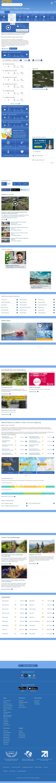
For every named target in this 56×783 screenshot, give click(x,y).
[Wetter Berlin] (42, 600)
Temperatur (21, 703)
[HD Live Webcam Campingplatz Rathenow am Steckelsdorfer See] (8, 25)
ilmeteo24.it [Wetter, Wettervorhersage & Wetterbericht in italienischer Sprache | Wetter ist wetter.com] (6, 723)
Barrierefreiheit (12, 774)
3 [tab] (30, 474)
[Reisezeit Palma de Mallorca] (28, 306)
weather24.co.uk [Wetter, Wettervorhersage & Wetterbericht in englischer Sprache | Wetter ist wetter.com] (7, 726)
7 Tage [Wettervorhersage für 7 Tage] (23, 10)
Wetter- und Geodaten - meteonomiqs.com (8, 717)
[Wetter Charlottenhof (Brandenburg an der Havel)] (42, 449)
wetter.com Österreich (8, 709)
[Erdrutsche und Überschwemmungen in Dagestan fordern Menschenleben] (14, 223)
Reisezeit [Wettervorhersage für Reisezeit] (47, 10)
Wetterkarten (22, 697)
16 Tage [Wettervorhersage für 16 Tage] (28, 10)
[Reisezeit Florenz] (9, 306)
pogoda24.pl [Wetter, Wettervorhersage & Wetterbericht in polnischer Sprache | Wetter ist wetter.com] (6, 724)
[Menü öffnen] (54, 1)
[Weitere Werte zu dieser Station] (8, 495)
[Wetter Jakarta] (42, 624)
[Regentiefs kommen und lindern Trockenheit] (45, 333)
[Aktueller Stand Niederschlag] (43, 77)
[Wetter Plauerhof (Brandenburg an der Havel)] (14, 436)
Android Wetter (38, 703)
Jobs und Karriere (6, 770)
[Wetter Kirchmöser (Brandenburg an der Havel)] (14, 449)
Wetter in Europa (7, 741)
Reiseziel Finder (22, 736)
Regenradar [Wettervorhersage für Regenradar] (34, 10)
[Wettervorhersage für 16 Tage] (26, 183)
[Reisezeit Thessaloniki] (9, 301)
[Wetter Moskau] (14, 633)
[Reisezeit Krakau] (28, 311)
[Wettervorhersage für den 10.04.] (12, 15)
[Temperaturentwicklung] (8, 151)
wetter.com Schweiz (8, 707)
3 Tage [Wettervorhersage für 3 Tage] (11, 10)
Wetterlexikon (6, 745)
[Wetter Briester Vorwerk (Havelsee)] (42, 444)
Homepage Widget (7, 712)
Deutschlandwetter (7, 734)
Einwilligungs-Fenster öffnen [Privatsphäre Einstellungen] (27, 770)
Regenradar (21, 699)
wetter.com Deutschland (8, 705)
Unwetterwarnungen (8, 703)
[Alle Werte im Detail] (15, 102)
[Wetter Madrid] (14, 620)
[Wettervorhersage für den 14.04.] (44, 15)
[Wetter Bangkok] (14, 624)
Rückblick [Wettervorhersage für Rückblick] (53, 10)
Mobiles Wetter (38, 697)
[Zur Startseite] (7, 1)
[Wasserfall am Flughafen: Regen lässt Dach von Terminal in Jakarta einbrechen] (14, 228)
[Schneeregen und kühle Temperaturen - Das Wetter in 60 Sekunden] (15, 259)
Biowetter (21, 732)
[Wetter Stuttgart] (42, 608)
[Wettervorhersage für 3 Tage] (15, 183)
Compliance (5, 774)
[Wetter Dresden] (14, 608)
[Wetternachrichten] (8, 142)
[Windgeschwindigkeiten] (28, 464)
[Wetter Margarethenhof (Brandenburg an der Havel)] (42, 436)
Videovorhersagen (7, 699)
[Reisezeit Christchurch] (46, 304)
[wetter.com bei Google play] (22, 688)
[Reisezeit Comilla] (46, 301)
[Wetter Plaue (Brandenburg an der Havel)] (14, 444)
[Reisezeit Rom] (9, 304)
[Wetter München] (14, 600)
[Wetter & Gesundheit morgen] (22, 151)
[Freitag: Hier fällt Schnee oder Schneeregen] (19, 330)
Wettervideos (7, 730)
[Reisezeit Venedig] (9, 309)
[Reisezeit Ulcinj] (46, 309)
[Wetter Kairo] (14, 629)
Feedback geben (26, 26)
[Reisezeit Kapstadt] (46, 311)
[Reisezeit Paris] (9, 298)
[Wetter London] (14, 616)
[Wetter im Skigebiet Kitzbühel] (42, 502)
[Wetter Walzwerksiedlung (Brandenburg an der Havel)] (42, 453)
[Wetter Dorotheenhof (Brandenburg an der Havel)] (14, 453)
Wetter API (6, 714)
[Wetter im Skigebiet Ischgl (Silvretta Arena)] (14, 505)
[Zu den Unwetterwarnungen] (5, 65)
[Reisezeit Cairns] (46, 306)
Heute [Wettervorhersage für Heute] (2, 10)
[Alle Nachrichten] (45, 338)
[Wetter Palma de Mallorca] (42, 620)
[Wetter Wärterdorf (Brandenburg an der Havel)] (42, 440)
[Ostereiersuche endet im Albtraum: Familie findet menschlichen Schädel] (14, 234)
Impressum (46, 770)
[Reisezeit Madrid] (28, 301)
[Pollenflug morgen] (22, 142)
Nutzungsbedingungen (21, 774)
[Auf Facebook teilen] (6, 188)
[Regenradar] (10, 464)
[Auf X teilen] (15, 188)
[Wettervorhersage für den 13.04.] (36, 15)
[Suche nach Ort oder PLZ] (24, 1)
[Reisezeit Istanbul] (28, 304)
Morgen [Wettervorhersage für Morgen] (7, 10)
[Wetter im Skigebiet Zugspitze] (14, 502)
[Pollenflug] (52, 2)
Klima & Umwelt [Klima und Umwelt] (22, 740)
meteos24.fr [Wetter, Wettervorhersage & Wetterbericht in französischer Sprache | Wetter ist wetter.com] (6, 721)
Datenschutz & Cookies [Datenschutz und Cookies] (16, 770)
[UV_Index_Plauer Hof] (27, 59)
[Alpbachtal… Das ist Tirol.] (41, 551)
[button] (15, 53)
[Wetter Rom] (42, 612)
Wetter (5, 697)
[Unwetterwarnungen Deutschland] (45, 464)
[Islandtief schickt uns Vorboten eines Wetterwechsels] (45, 325)
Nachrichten (6, 732)
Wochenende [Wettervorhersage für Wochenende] (18, 10)
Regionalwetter (7, 740)
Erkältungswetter (22, 738)
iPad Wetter (37, 701)
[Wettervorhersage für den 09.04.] (4, 15)
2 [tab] (28, 474)
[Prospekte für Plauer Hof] (43, 158)
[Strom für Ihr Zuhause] (43, 153)
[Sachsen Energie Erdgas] (41, 383)
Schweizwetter (6, 736)
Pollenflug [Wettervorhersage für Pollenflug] (41, 10)
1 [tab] (26, 474)
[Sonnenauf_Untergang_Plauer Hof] (12, 59)
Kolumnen (6, 701)
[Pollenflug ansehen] (22, 29)
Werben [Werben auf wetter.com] (5, 710)
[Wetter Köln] (42, 604)
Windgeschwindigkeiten (23, 701)
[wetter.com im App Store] (33, 688)
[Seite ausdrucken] (25, 188)
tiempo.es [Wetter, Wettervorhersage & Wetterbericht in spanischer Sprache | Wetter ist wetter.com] (6, 719)
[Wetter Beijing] (42, 633)
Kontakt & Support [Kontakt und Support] (38, 770)
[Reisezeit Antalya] (28, 309)
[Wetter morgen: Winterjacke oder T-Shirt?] (15, 132)
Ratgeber (21, 730)
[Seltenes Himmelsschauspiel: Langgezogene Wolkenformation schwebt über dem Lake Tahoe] (14, 239)
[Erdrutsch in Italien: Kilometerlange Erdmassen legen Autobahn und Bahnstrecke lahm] (15, 202)
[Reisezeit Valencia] (28, 298)
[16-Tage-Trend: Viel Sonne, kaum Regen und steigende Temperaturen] (40, 279)
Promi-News (6, 747)
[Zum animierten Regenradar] (39, 87)
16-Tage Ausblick (52, 15)
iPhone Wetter (37, 699)
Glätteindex (21, 734)
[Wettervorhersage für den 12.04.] (28, 15)
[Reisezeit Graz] (46, 298)
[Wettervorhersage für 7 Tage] (20, 183)
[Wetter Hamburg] (14, 604)
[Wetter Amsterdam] (14, 612)
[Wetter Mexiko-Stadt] (42, 629)
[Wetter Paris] (42, 616)
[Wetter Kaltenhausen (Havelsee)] (14, 440)
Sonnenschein (22, 705)
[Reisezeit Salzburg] (9, 311)
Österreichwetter (7, 738)
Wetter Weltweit (7, 743)
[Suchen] (33, 1)
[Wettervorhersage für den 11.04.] (20, 15)
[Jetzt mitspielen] (43, 143)
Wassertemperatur (23, 707)
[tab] (5, 48)
